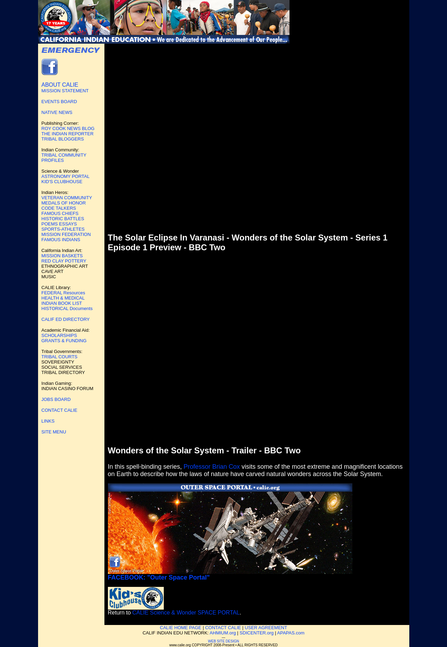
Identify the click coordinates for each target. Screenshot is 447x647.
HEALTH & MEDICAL (63, 298)
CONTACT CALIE (60, 410)
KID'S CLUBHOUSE (62, 181)
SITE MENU (54, 431)
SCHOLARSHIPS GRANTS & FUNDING (64, 338)
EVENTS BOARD (59, 101)
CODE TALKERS (59, 208)
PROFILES (53, 160)
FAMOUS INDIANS (61, 239)
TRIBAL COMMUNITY (64, 155)
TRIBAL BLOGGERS (63, 139)
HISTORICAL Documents (67, 308)
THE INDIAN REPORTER (68, 133)
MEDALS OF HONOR (64, 203)
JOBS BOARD (56, 399)
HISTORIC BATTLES (63, 218)
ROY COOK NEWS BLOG (68, 128)
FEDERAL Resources (63, 292)
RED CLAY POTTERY (64, 261)
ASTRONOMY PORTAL (66, 176)
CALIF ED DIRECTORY (66, 319)
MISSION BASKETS (62, 255)
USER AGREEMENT (266, 627)
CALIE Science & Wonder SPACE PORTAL (186, 613)
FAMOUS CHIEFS (60, 213)
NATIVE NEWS (57, 112)
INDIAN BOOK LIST (62, 303)
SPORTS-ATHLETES (63, 229)
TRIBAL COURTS (60, 356)
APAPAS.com (291, 632)
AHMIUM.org (223, 632)
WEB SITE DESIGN (223, 641)
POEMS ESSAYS (59, 224)
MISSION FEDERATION (66, 234)
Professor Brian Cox (212, 466)
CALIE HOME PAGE (180, 627)
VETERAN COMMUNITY (67, 197)
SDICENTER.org (257, 632)
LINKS (48, 421)
